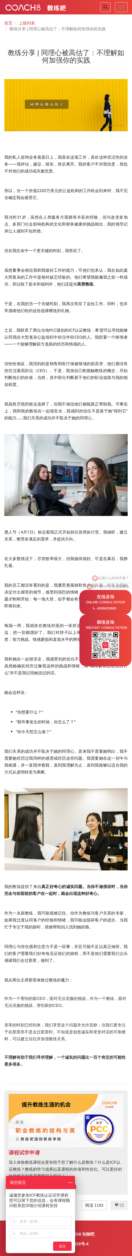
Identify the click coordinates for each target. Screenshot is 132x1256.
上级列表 (27, 23)
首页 (8, 23)
